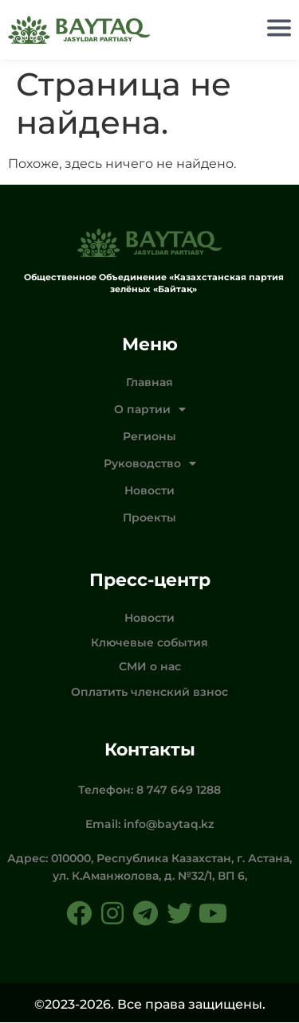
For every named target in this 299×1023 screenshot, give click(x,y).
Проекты (149, 518)
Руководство (150, 464)
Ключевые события (149, 643)
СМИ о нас (150, 667)
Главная (149, 383)
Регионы (149, 437)
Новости (149, 491)
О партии (150, 410)
